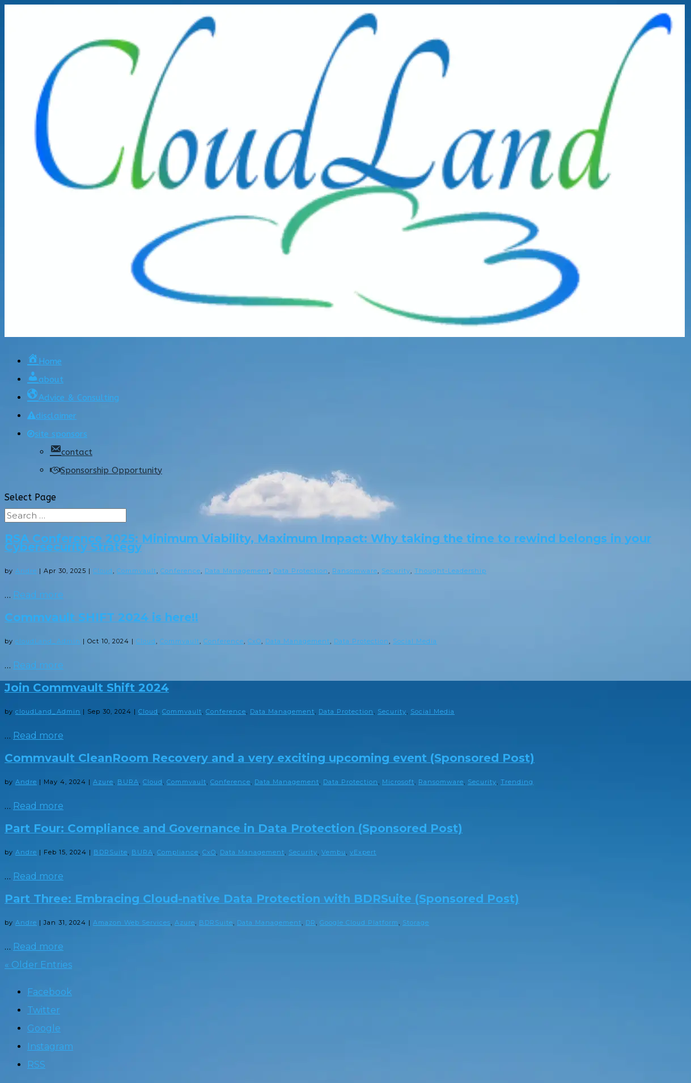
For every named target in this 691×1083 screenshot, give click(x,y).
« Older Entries (38, 964)
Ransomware (355, 571)
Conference (180, 571)
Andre (26, 571)
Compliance (177, 852)
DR (311, 922)
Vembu (333, 852)
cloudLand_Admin (47, 641)
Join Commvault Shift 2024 (87, 687)
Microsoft (398, 782)
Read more (38, 594)
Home (44, 361)
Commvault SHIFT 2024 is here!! (101, 617)
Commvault (136, 571)
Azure (103, 782)
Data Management (237, 571)
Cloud (103, 571)
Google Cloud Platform (359, 922)
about (45, 379)
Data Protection (300, 571)
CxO (254, 641)
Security (395, 571)
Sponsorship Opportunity (106, 470)
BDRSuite (111, 852)
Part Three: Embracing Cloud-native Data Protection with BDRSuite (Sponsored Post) (262, 898)
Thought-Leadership (450, 571)
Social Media (415, 641)
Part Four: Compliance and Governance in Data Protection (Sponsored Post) (234, 828)
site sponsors (57, 434)
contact (71, 452)
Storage (415, 922)
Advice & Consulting (73, 398)
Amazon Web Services (132, 922)
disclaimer (52, 416)
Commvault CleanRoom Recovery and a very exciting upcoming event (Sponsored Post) (270, 758)
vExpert (363, 852)
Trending (517, 782)
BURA (128, 782)
